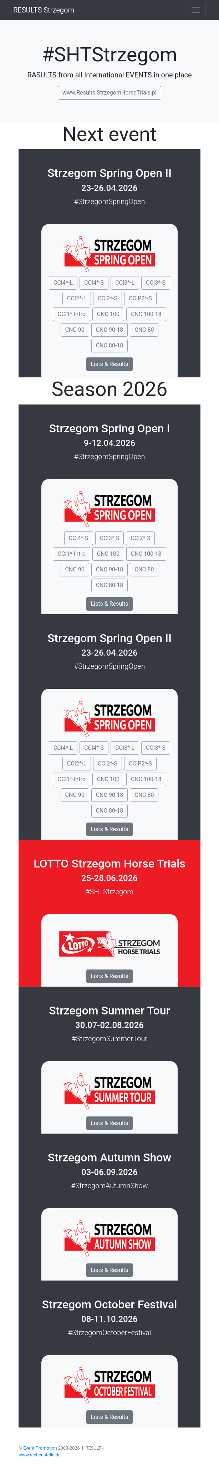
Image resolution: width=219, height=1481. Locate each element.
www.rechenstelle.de (40, 1454)
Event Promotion (40, 1448)
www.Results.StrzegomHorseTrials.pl (109, 92)
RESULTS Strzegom (43, 10)
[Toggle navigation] (196, 10)
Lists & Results (109, 364)
